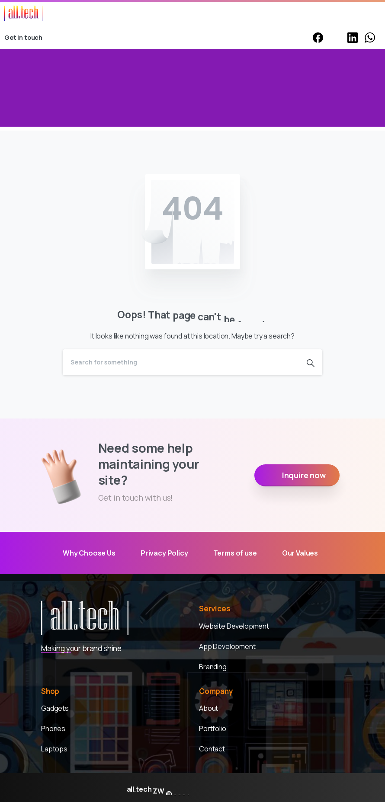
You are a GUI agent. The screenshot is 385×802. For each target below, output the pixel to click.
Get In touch (28, 37)
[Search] (181, 362)
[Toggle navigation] (372, 13)
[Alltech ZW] (84, 618)
